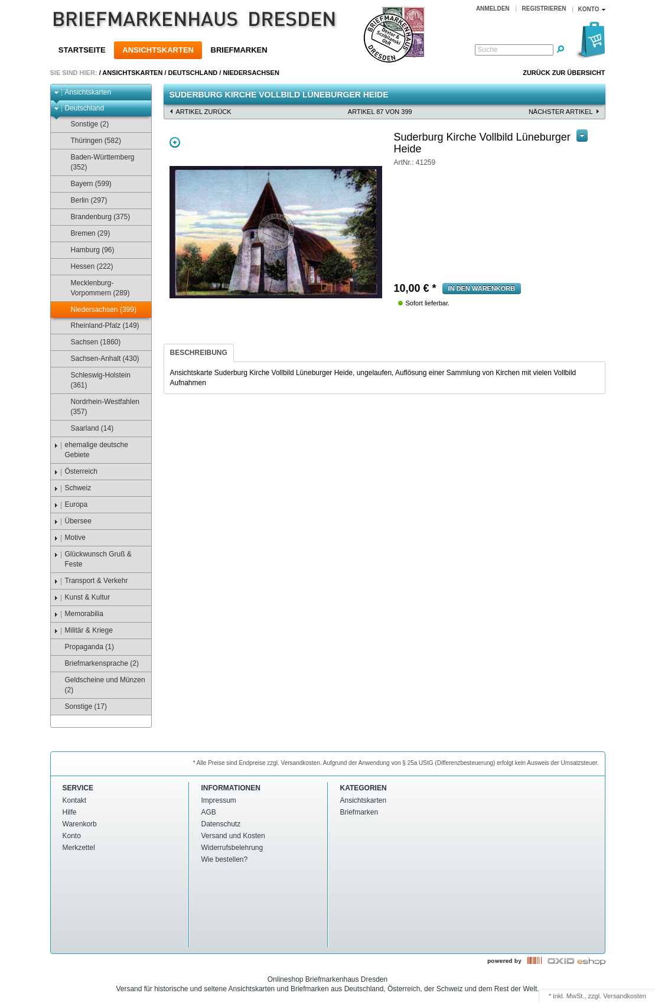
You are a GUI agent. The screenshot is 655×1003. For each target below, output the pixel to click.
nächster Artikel (561, 111)
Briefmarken (239, 49)
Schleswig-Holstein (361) (95, 380)
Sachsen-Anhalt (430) (99, 358)
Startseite (82, 49)
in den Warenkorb (482, 288)
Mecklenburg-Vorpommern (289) (95, 288)
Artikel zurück (204, 111)
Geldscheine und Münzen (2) (99, 685)
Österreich (75, 471)
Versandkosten (624, 995)
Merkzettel (79, 848)
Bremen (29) (85, 233)
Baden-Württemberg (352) (97, 162)
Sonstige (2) (84, 124)
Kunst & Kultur (82, 597)
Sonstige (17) (80, 706)
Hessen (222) (86, 266)
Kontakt (75, 800)
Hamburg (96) (87, 250)
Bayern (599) (86, 184)
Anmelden (493, 8)
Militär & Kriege (83, 630)
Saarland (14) (87, 428)
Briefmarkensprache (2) (96, 663)
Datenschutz (221, 824)
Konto (72, 836)
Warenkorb (80, 824)
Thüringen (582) (90, 140)
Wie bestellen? (224, 859)
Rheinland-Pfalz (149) (99, 325)
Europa (71, 504)
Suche (488, 49)
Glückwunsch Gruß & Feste (93, 559)
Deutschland (193, 72)
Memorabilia (78, 614)
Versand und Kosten (233, 836)
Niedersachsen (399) (98, 309)
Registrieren (544, 8)
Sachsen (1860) (90, 342)
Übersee (73, 521)
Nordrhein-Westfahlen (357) (100, 407)
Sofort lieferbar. (428, 303)
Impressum (218, 800)
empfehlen (414, 164)
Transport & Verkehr (91, 581)
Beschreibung (198, 353)
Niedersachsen (251, 72)
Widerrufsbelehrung (232, 848)
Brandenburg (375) (95, 217)
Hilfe (70, 812)
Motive (70, 537)
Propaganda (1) (84, 647)
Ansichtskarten (158, 49)
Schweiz (73, 488)
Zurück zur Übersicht (564, 72)
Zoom (175, 142)
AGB (208, 812)
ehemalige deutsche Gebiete (91, 450)
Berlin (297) (83, 200)
